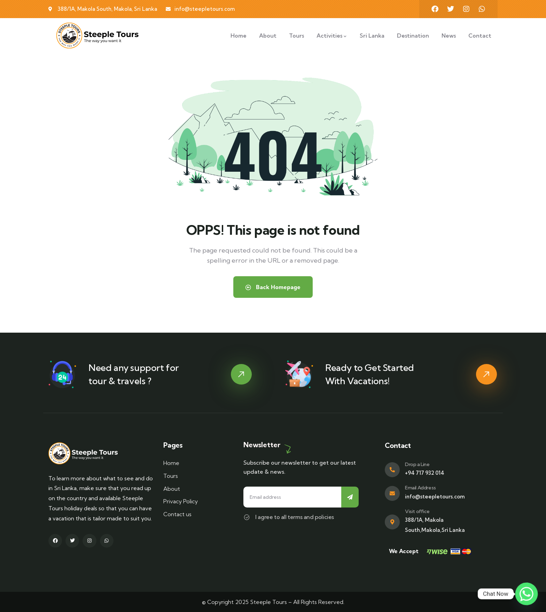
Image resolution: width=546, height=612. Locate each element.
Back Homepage (273, 287)
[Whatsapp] (526, 593)
